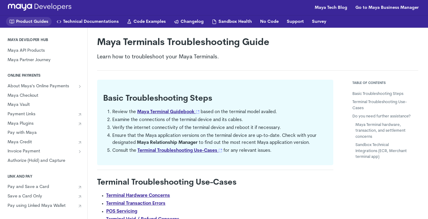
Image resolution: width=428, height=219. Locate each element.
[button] (197, 112)
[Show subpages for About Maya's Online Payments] (79, 86)
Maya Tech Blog (331, 7)
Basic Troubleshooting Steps (377, 94)
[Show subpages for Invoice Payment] (79, 151)
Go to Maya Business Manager (387, 7)
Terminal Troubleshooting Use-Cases (379, 105)
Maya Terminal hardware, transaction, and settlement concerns (380, 131)
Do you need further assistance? (381, 116)
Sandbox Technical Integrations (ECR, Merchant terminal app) (381, 151)
